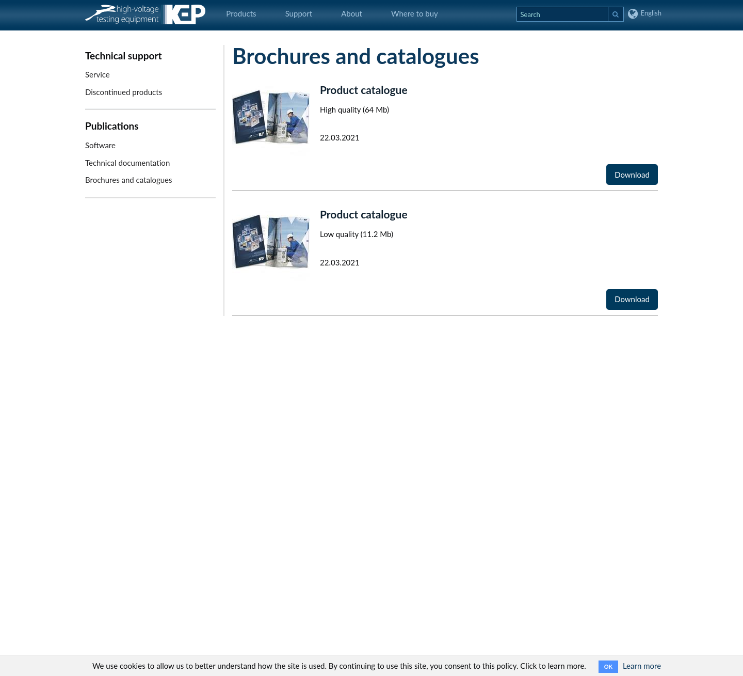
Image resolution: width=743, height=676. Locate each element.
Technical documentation (127, 162)
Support (299, 13)
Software (100, 145)
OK (608, 666)
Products (241, 13)
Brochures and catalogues (128, 179)
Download (632, 174)
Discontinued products (123, 92)
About (351, 13)
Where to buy (414, 13)
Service (97, 74)
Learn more (642, 665)
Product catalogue (364, 89)
